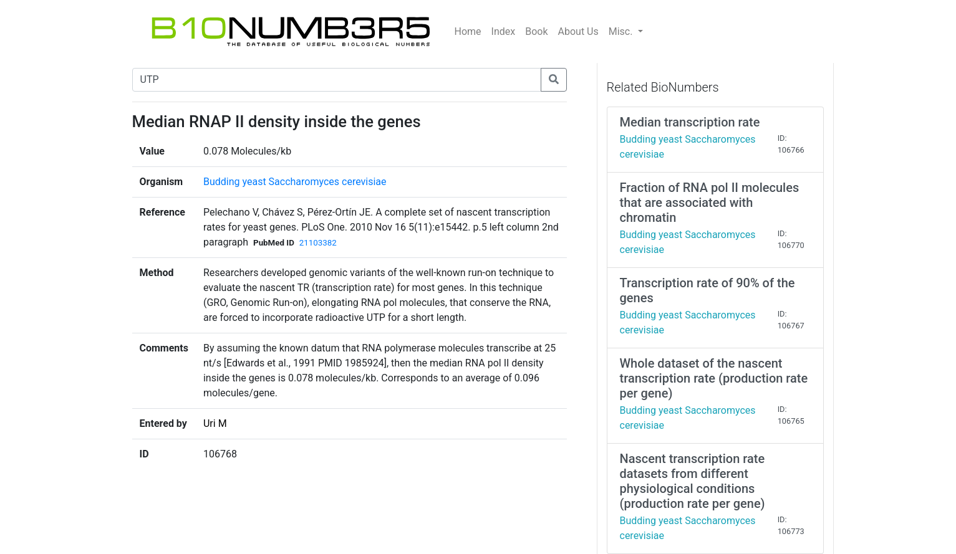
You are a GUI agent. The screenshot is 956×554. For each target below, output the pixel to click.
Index (503, 31)
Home (468, 31)
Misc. (622, 31)
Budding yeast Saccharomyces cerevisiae (295, 182)
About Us (578, 31)
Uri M (215, 423)
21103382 (318, 242)
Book (536, 31)
